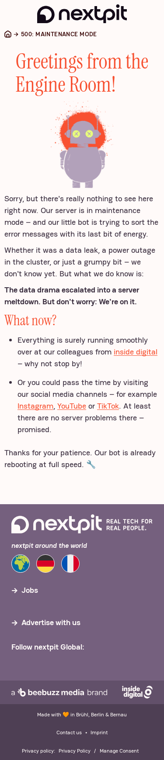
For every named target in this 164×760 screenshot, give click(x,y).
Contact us (69, 732)
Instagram (35, 406)
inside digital (135, 352)
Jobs (29, 590)
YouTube (71, 406)
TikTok (108, 406)
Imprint (99, 732)
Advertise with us (50, 622)
